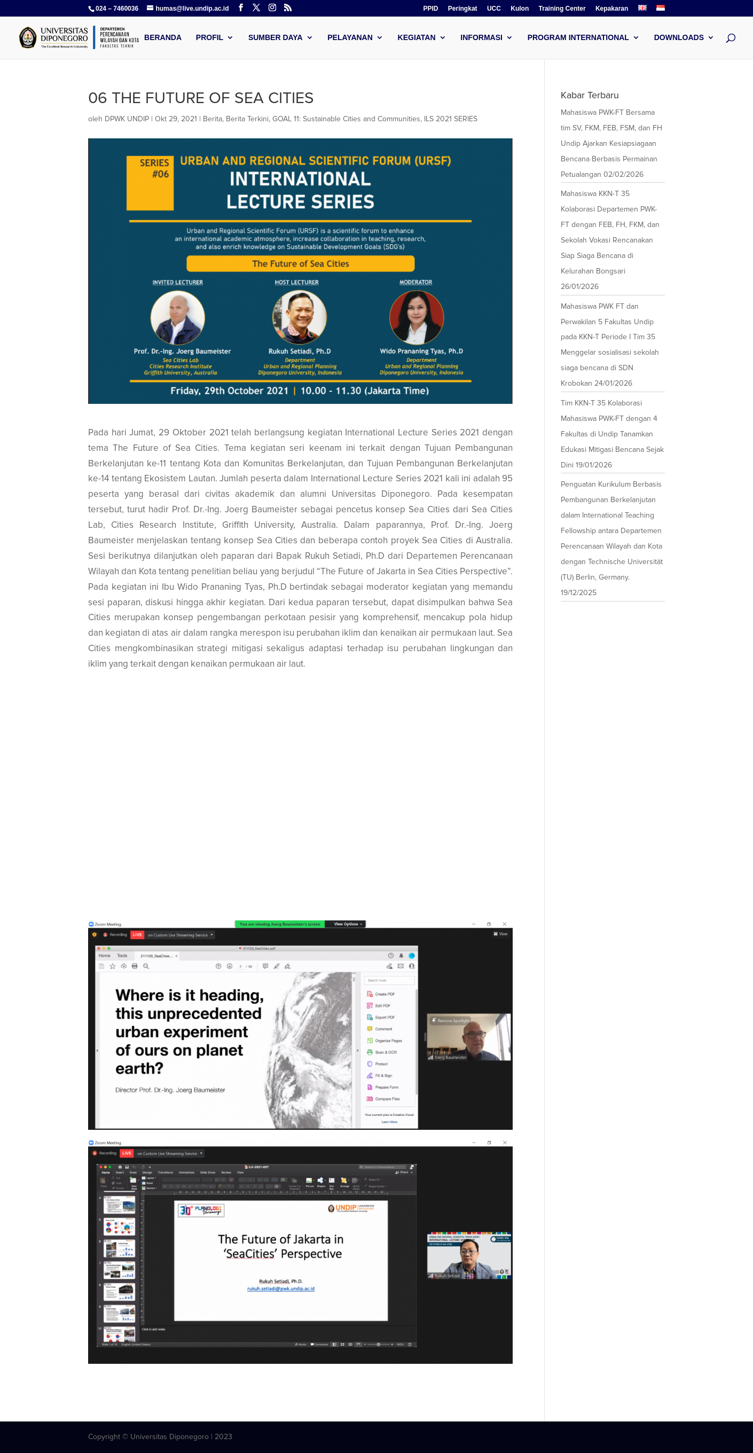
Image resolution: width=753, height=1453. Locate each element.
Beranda (163, 38)
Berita (212, 118)
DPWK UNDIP (127, 118)
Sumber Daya (275, 38)
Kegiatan (417, 38)
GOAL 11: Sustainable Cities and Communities (346, 118)
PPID (430, 8)
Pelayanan (350, 38)
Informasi (481, 38)
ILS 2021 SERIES (450, 118)
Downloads (679, 38)
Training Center (562, 8)
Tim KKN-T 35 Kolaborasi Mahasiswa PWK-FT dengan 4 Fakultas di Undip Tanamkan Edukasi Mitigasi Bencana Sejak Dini (612, 434)
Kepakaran (611, 8)
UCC (494, 8)
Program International (578, 38)
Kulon (520, 8)
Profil (209, 38)
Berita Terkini (247, 118)
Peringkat (462, 8)
